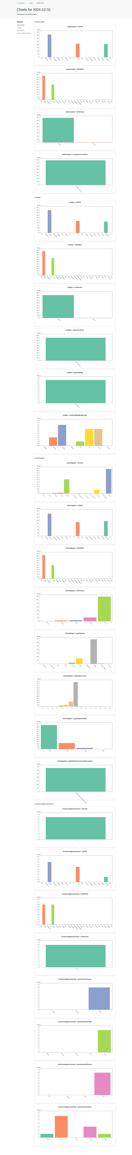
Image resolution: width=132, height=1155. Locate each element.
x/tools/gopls (20, 30)
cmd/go (19, 28)
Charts (31, 3)
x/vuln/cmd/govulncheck (24, 33)
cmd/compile (20, 25)
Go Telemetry (21, 3)
